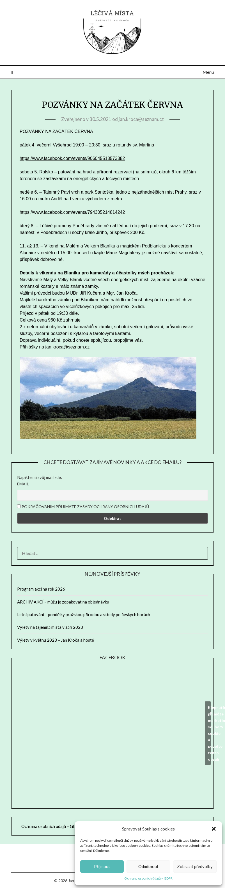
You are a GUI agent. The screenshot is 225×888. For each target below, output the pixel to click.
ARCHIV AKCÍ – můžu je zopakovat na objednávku (63, 601)
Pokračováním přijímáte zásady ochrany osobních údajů (83, 506)
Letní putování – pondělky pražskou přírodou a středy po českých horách (83, 614)
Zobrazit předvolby (195, 866)
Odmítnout (148, 866)
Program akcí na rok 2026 (41, 588)
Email (23, 483)
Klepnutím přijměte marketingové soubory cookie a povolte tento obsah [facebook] (209, 733)
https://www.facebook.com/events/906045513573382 (72, 158)
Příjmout (102, 866)
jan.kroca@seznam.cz (141, 119)
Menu (208, 72)
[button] (214, 829)
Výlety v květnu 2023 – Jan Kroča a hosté (55, 640)
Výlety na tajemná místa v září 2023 (50, 627)
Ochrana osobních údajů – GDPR (148, 878)
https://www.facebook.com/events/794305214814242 (72, 212)
